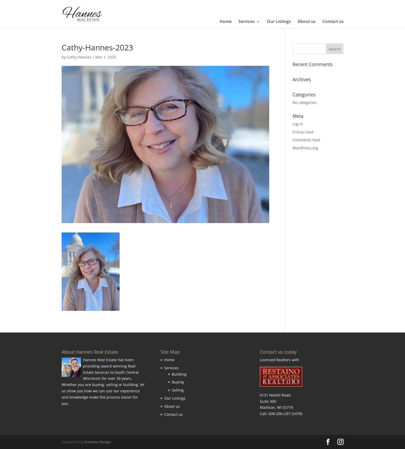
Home (226, 22)
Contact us (333, 22)
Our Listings (279, 22)
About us (307, 22)
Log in (297, 123)
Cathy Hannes (79, 57)
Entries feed (303, 132)
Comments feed (306, 139)
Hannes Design (97, 441)
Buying (178, 382)
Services (246, 22)
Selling (178, 390)
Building (179, 374)
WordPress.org (305, 147)
